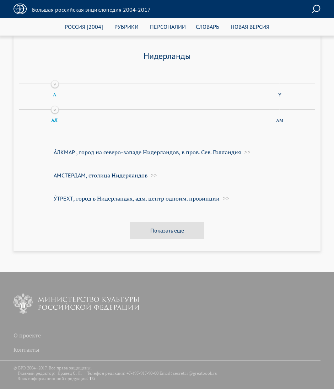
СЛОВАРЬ (207, 26)
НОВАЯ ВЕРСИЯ (250, 26)
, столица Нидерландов (100, 175)
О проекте (27, 335)
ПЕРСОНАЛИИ (168, 26)
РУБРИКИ (126, 26)
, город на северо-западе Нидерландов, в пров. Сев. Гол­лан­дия (147, 152)
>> (246, 152)
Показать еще (167, 230)
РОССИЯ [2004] (84, 26)
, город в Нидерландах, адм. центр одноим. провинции (137, 198)
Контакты (26, 349)
